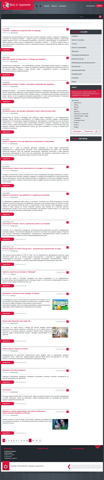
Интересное (14, 32)
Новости (13, 274)
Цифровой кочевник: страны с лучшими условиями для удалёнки (28, 84)
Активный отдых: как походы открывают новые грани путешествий (28, 111)
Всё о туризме (17, 5)
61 (33, 440)
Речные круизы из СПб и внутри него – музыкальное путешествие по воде (31, 249)
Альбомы (75, 78)
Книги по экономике (79, 47)
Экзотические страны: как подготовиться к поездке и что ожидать (28, 168)
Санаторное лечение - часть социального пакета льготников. (26, 223)
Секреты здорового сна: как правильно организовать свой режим (28, 141)
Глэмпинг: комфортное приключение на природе (21, 30)
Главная (75, 36)
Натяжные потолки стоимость (14, 370)
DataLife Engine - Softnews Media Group (6, 466)
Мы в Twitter (37, 6)
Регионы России (77, 59)
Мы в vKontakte (40, 6)
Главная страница (10, 451)
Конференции (77, 74)
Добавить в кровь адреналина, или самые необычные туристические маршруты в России (23, 412)
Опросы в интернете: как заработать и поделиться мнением (25, 195)
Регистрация (8, 453)
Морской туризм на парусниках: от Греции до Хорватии (24, 59)
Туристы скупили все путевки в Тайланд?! (19, 272)
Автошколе (6, 390)
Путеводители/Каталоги (80, 55)
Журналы (75, 51)
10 (27, 440)
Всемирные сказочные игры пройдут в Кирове (20, 293)
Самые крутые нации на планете (15, 349)
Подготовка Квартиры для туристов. (16, 321)
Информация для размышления (83, 63)
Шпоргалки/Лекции (78, 70)
